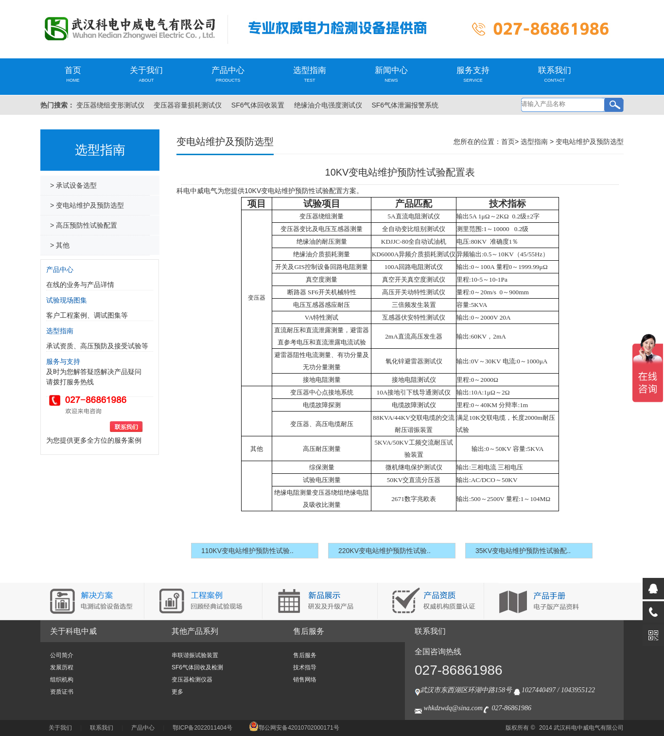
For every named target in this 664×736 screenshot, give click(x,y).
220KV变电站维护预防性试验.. (384, 551)
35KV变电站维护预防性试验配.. (523, 551)
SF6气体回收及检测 (197, 667)
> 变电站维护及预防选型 (87, 205)
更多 (177, 691)
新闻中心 (391, 74)
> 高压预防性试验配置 (83, 225)
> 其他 (60, 245)
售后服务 (308, 631)
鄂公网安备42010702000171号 (294, 727)
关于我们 (146, 74)
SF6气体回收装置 (258, 105)
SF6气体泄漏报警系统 (404, 105)
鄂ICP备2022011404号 (202, 727)
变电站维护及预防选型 (590, 141)
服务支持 (472, 74)
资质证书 (61, 691)
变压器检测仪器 (192, 679)
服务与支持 (63, 361)
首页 (73, 74)
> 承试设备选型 (73, 185)
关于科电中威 (73, 631)
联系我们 (554, 74)
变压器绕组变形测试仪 (110, 105)
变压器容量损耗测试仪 (188, 105)
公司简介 (61, 655)
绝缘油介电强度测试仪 (328, 105)
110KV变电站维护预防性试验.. (247, 551)
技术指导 (304, 667)
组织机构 (61, 679)
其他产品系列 (195, 631)
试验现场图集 (66, 300)
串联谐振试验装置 (195, 655)
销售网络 (304, 679)
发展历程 (61, 667)
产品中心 (228, 74)
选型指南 (309, 74)
